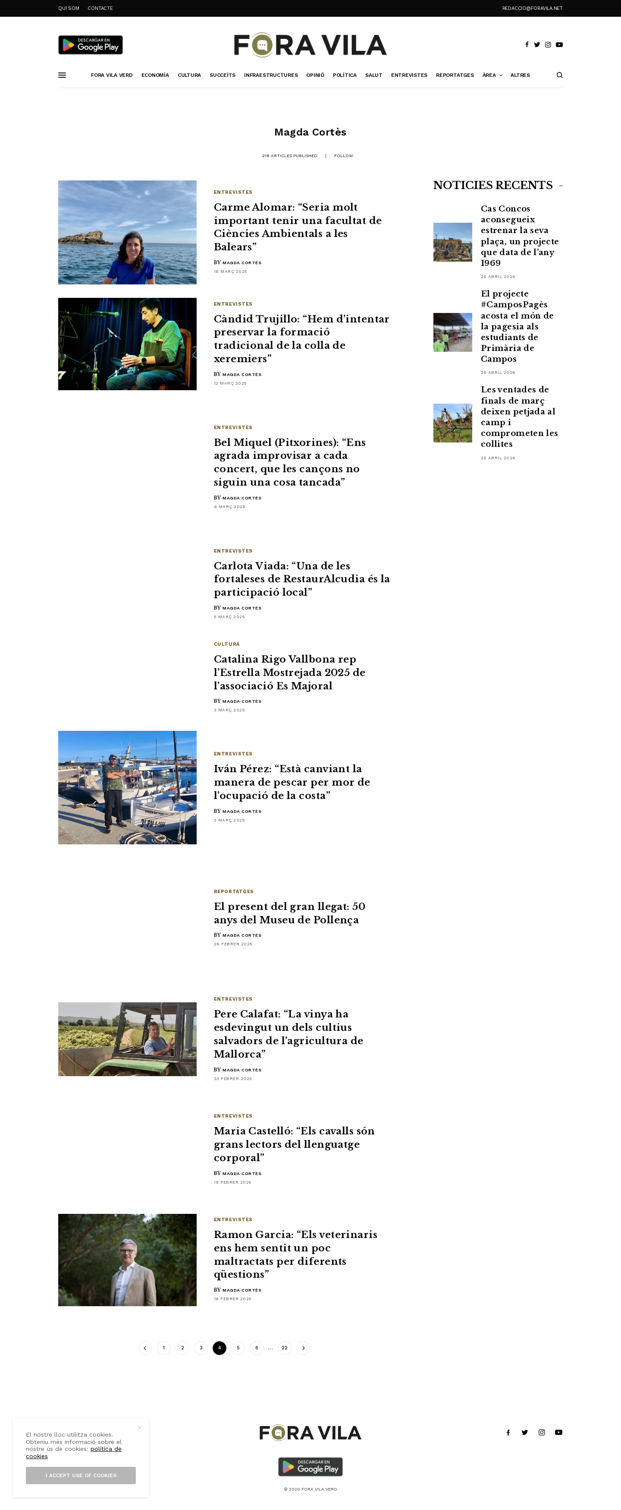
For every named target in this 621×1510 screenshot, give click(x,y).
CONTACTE (100, 8)
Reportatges (234, 891)
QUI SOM (68, 8)
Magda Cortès (242, 262)
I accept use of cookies (81, 1475)
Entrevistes (233, 192)
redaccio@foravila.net (532, 8)
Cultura (227, 644)
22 (285, 1348)
